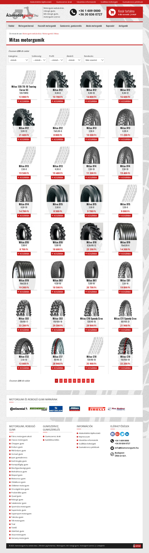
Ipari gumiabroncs (19, 457)
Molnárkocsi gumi (19, 471)
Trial (13, 524)
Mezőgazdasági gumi (21, 468)
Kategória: (13, 56)
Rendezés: (89, 56)
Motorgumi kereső (25, 25)
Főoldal (11, 25)
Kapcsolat (110, 25)
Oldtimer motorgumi (20, 485)
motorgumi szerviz (87, 546)
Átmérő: (70, 56)
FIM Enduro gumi (18, 450)
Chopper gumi (17, 443)
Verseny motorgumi (20, 538)
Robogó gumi (17, 499)
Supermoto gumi (18, 510)
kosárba (24, 101)
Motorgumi (61, 546)
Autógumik (123, 25)
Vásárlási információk (86, 2)
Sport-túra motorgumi (20, 506)
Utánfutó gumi (17, 531)
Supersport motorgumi (21, 513)
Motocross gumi (18, 478)
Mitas (56, 33)
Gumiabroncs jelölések (133, 2)
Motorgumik (48, 33)
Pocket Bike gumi (18, 492)
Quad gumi (16, 496)
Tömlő (14, 527)
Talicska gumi (17, 517)
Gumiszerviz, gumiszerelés (71, 25)
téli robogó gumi (72, 546)
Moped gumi (16, 475)
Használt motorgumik (47, 25)
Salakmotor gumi (18, 503)
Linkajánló (101, 546)
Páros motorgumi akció (21, 436)
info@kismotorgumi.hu (127, 448)
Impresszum (84, 436)
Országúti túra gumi (20, 489)
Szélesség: (36, 56)
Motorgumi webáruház (32, 33)
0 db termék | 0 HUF (129, 12)
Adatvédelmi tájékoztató (41, 2)
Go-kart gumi (17, 454)
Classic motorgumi (19, 440)
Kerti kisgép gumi (19, 461)
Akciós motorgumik (94, 25)
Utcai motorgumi (18, 534)
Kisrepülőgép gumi (19, 464)
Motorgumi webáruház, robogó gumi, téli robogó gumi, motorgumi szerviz (54, 12)
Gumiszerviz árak (64, 2)
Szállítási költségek (109, 2)
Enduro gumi (17, 447)
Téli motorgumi (17, 520)
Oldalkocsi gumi (18, 482)
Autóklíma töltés (52, 440)
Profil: (51, 56)
